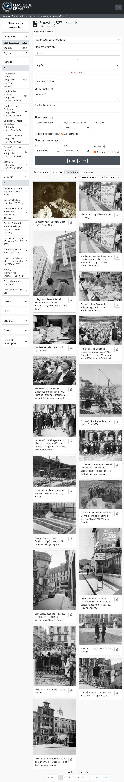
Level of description (10, 341)
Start (37, 145)
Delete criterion (77, 72)
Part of (8, 62)
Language (9, 36)
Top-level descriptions (49, 133)
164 (97, 777)
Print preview (41, 172)
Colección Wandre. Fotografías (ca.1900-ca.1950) (15, 138)
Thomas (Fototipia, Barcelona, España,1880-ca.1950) (15, 213)
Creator (8, 176)
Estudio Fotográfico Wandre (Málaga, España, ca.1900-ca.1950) (15, 228)
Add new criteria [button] (45, 81)
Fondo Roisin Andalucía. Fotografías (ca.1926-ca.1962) (15, 96)
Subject (8, 320)
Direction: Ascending (110, 177)
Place (7, 311)
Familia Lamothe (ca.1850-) (15, 283)
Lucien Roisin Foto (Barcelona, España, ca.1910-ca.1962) (15, 261)
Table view (87, 172)
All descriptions (72, 133)
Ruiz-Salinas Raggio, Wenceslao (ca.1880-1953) (15, 241)
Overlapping (103, 152)
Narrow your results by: (15, 25)
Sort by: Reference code (85, 177)
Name (7, 301)
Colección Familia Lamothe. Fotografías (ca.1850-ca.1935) (15, 152)
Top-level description (45, 105)
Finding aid (99, 122)
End (66, 145)
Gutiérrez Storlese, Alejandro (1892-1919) (15, 191)
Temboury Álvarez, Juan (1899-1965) (15, 251)
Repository (40, 93)
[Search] (77, 53)
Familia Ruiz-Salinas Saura (15, 291)
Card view (72, 172)
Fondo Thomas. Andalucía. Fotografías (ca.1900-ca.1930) (15, 111)
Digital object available (75, 122)
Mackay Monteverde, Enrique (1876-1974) (15, 272)
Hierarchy (57, 172)
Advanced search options (50, 39)
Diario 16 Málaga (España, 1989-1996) (15, 202)
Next (105, 777)
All (5, 68)
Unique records (15, 43)
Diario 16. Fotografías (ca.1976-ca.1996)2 (15, 165)
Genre (7, 330)
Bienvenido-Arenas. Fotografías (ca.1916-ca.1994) (15, 79)
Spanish (15, 48)
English (15, 54)
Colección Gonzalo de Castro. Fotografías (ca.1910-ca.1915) (15, 125)
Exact (116, 152)
